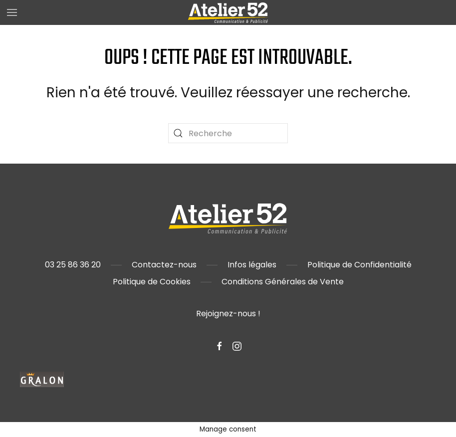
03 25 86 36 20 (73, 264)
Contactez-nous (164, 264)
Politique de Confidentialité (359, 264)
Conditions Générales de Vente (283, 281)
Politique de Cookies (152, 281)
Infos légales (252, 264)
